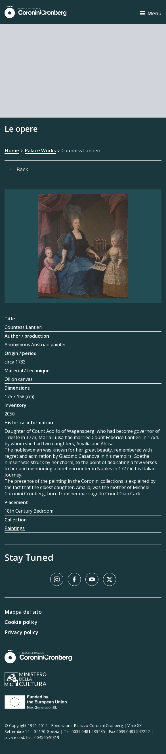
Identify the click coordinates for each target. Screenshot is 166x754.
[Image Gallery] (83, 246)
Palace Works (40, 150)
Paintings (15, 528)
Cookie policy (21, 622)
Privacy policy (21, 632)
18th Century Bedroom (29, 511)
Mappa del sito (23, 611)
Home (12, 150)
